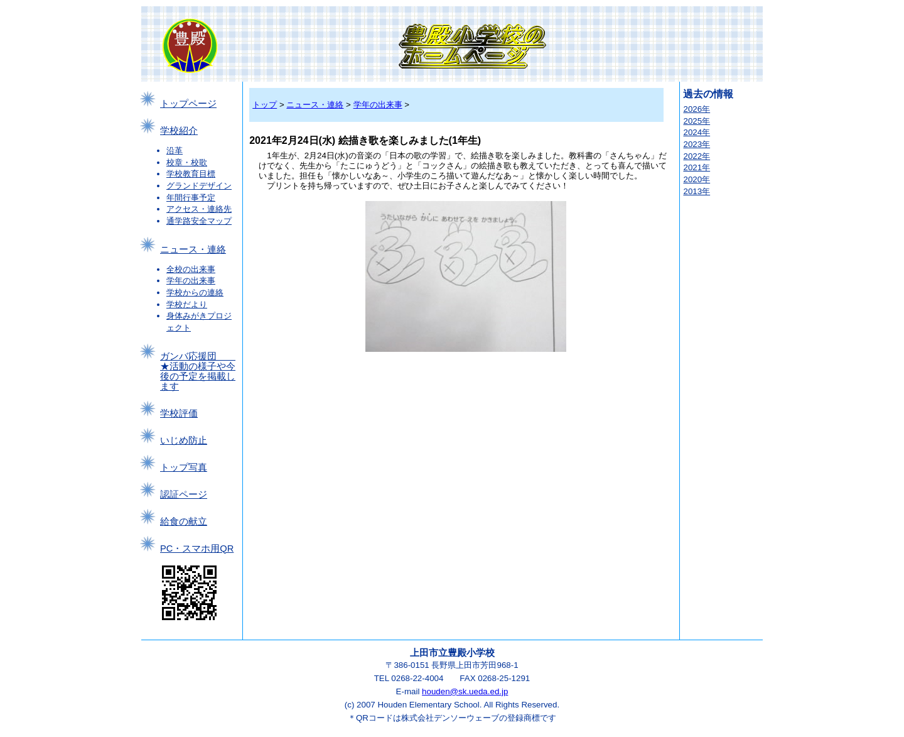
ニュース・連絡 (193, 249)
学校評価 (179, 413)
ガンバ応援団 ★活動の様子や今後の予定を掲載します (197, 371)
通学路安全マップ (199, 221)
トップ (264, 104)
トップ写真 (183, 467)
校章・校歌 (186, 162)
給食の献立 (183, 521)
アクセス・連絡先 (199, 209)
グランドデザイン (199, 185)
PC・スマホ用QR (197, 548)
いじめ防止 (183, 440)
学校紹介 (179, 131)
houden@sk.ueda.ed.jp (465, 691)
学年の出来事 (190, 280)
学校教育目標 (190, 173)
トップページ (188, 104)
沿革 (174, 150)
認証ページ (183, 494)
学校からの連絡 (194, 292)
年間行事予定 (190, 197)
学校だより (186, 304)
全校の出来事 (190, 269)
